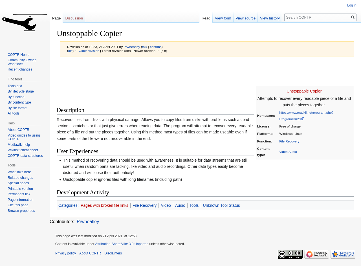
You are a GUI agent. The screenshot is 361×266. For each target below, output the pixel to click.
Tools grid (15, 86)
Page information (20, 200)
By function (16, 97)
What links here (19, 172)
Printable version (20, 189)
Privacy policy (65, 253)
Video (283, 151)
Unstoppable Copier (304, 91)
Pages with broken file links (104, 205)
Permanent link (19, 194)
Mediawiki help (19, 145)
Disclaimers (113, 253)
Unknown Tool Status (221, 205)
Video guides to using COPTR (24, 137)
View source (246, 18)
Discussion (74, 18)
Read (206, 18)
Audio (293, 151)
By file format (17, 108)
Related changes (20, 178)
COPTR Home (18, 55)
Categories (68, 205)
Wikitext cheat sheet (23, 150)
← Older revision (86, 50)
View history (270, 18)
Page (56, 18)
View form (223, 18)
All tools (13, 113)
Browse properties (21, 211)
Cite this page (18, 205)
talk (144, 47)
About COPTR (18, 130)
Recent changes (20, 69)
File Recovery (289, 141)
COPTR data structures (25, 156)
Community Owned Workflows (22, 62)
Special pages (18, 183)
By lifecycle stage (21, 91)
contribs (155, 47)
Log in (351, 5)
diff (70, 50)
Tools (194, 205)
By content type (19, 102)
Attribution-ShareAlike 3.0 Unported (121, 244)
